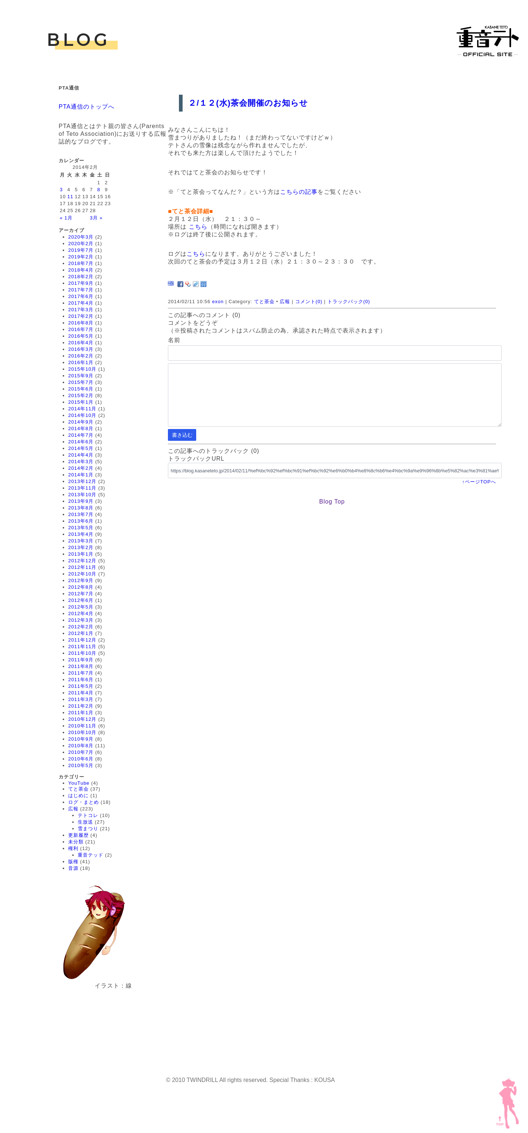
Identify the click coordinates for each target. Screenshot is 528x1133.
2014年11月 (82, 408)
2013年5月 (81, 527)
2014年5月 (81, 448)
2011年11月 (82, 646)
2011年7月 (81, 673)
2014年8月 (81, 428)
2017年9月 (81, 283)
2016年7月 (81, 329)
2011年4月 (81, 693)
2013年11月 (82, 488)
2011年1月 (81, 712)
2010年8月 (81, 745)
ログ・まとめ (83, 802)
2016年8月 (81, 323)
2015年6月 (81, 389)
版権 (73, 861)
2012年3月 (81, 620)
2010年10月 (82, 732)
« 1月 (66, 218)
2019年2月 (81, 256)
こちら (198, 227)
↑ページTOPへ (479, 481)
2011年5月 (81, 686)
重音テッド (90, 855)
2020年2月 (81, 243)
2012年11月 (82, 567)
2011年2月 (81, 706)
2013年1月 (81, 554)
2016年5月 (81, 336)
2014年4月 (81, 455)
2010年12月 (82, 719)
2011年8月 (81, 666)
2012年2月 (81, 626)
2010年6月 (81, 759)
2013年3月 (81, 541)
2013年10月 (82, 494)
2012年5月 (81, 607)
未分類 (76, 842)
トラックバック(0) (348, 301)
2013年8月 (81, 508)
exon (218, 301)
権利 (73, 848)
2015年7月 (81, 382)
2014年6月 (81, 441)
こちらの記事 (299, 192)
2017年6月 (81, 296)
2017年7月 (81, 290)
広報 (73, 808)
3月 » (96, 218)
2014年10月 (82, 415)
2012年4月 (81, 613)
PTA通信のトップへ (86, 107)
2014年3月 (81, 461)
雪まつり (88, 828)
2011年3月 (81, 699)
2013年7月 (81, 514)
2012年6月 (81, 600)
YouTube (78, 783)
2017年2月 (81, 316)
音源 (73, 868)
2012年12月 (82, 560)
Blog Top (332, 501)
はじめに (78, 795)
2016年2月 (81, 356)
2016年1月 (81, 362)
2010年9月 (81, 739)
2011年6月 (81, 679)
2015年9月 (81, 375)
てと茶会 (78, 789)
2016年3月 (81, 349)
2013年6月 (81, 521)
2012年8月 (81, 587)
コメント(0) (309, 301)
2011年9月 (81, 659)
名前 (174, 340)
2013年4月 (81, 534)
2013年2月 (81, 547)
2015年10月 (82, 369)
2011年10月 (82, 653)
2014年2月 (81, 468)
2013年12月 (82, 481)
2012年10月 (82, 574)
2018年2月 (81, 276)
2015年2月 (81, 395)
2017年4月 (81, 303)
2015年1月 (81, 402)
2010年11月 (82, 726)
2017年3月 (81, 309)
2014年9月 (81, 422)
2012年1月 (81, 633)
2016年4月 (81, 342)
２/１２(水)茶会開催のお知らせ (248, 103)
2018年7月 (81, 263)
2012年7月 (81, 593)
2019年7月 (81, 250)
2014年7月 (81, 435)
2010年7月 (81, 752)
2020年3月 (81, 237)
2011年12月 (82, 640)
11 (70, 196)
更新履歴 (78, 835)
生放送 (85, 822)
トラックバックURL (196, 458)
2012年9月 (81, 580)
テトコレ (88, 815)
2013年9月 (81, 501)
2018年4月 (81, 270)
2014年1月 (81, 474)
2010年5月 (81, 765)
